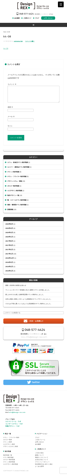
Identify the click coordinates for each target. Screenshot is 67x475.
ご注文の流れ (39, 452)
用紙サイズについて (41, 457)
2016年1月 (9, 271)
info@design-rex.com (36, 337)
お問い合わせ (48, 18)
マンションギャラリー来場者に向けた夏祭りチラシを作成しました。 (28, 290)
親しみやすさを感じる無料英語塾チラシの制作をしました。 (25, 294)
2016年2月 (9, 266)
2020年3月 (9, 232)
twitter (36, 382)
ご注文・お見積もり (35, 321)
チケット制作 (7, 441)
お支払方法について (41, 459)
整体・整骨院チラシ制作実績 (16, 205)
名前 (10, 107)
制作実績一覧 (7, 454)
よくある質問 (39, 466)
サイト (10, 126)
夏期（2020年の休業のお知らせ (15, 285)
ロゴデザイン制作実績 (14, 190)
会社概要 (38, 443)
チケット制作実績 (13, 172)
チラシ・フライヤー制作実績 (16, 176)
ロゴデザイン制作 (9, 443)
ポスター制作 (7, 439)
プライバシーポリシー (42, 461)
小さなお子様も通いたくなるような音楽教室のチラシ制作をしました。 (28, 303)
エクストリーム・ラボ (13, 421)
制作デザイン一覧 (13, 195)
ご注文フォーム (40, 439)
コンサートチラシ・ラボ (14, 423)
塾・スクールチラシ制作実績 (16, 200)
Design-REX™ (33, 6)
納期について (39, 454)
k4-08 (5, 49)
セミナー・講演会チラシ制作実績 (18, 167)
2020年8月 (9, 224)
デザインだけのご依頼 (10, 446)
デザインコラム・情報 (14, 181)
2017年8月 (9, 241)
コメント (12, 84)
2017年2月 (9, 249)
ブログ (37, 437)
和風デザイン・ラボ (12, 425)
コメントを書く (30, 41)
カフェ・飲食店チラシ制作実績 (17, 162)
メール (11, 117)
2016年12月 (9, 258)
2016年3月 (9, 262)
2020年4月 (9, 228)
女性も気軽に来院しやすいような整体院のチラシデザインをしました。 (28, 299)
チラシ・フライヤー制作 (11, 437)
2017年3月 (9, 245)
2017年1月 (9, 254)
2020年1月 (9, 237)
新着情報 (10, 209)
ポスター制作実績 (13, 186)
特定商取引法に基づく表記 (44, 463)
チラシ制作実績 (8, 457)
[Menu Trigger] (61, 4)
